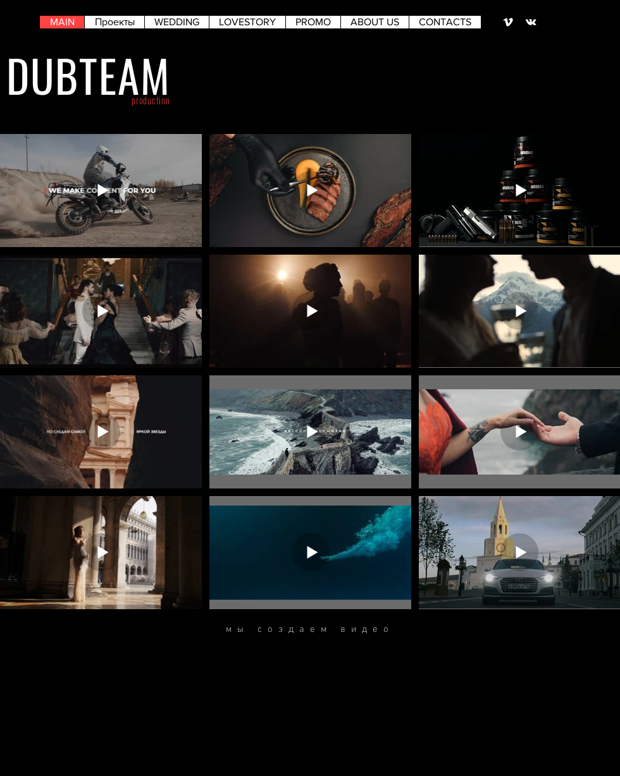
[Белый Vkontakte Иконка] (530, 22)
